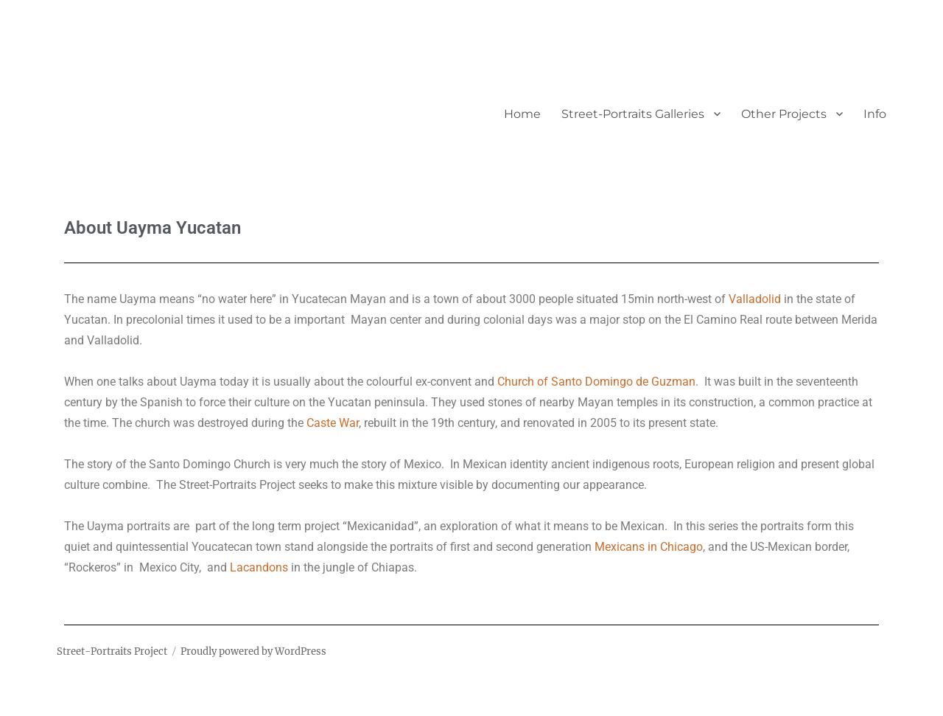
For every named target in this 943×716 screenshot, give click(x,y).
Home (522, 114)
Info (874, 114)
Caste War (332, 423)
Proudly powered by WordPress (253, 651)
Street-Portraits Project (112, 651)
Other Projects (784, 114)
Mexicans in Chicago (649, 547)
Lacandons (259, 567)
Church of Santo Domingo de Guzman (596, 382)
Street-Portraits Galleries (632, 114)
